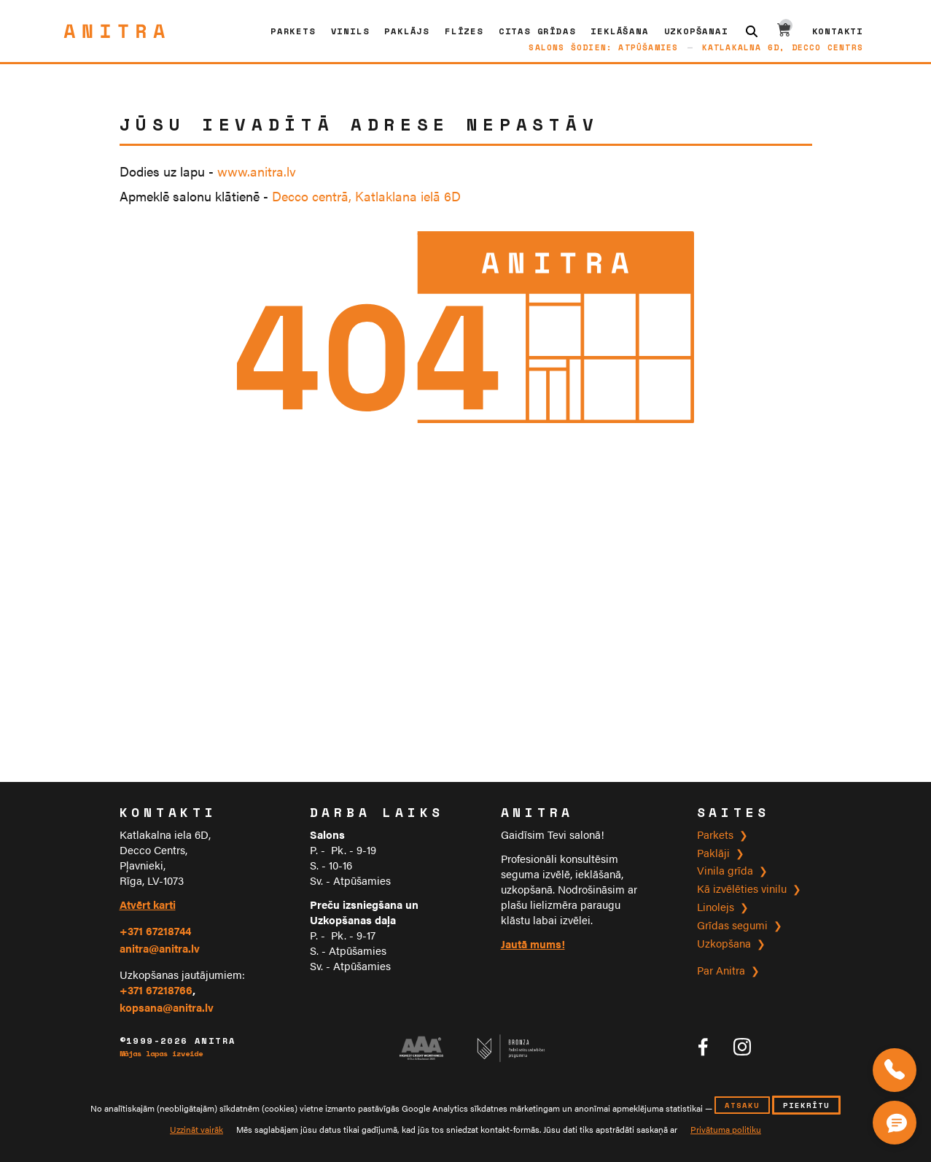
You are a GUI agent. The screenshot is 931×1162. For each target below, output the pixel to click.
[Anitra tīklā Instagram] (742, 1046)
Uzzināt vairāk (196, 1129)
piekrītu (806, 1105)
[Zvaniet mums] (894, 1070)
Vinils (350, 31)
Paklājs (406, 31)
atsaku (742, 1105)
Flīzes (464, 31)
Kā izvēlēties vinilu (742, 888)
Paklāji (713, 852)
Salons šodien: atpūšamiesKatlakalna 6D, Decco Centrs (696, 47)
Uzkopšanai (696, 31)
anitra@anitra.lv (160, 948)
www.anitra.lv (256, 171)
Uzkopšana (724, 942)
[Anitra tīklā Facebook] (702, 1046)
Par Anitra (721, 969)
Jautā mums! (533, 943)
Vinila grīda (725, 870)
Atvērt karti (148, 904)
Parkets (293, 31)
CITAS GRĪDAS (537, 31)
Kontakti (837, 31)
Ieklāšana (619, 31)
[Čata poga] (898, 1120)
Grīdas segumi (732, 924)
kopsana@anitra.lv (167, 1007)
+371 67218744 (155, 930)
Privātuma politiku (725, 1129)
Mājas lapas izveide (161, 1053)
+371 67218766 (156, 989)
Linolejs (715, 906)
